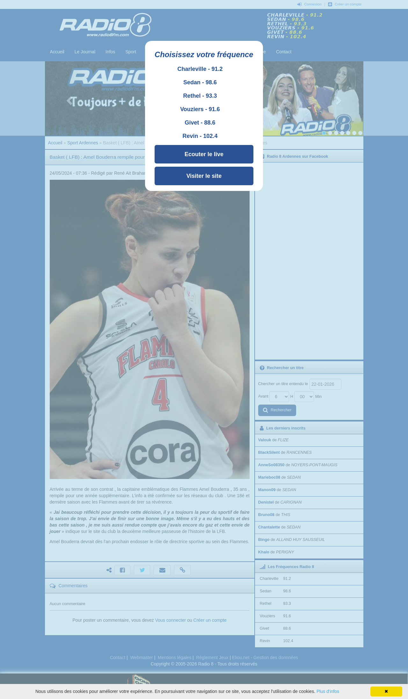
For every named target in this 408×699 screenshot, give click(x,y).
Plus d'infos (328, 691)
